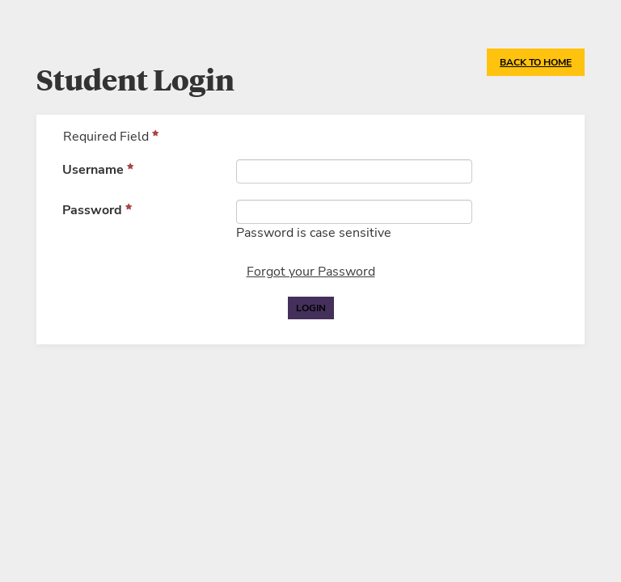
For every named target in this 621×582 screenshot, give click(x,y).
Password (92, 210)
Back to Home (536, 62)
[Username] (354, 171)
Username (93, 170)
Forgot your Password (311, 271)
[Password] (354, 212)
